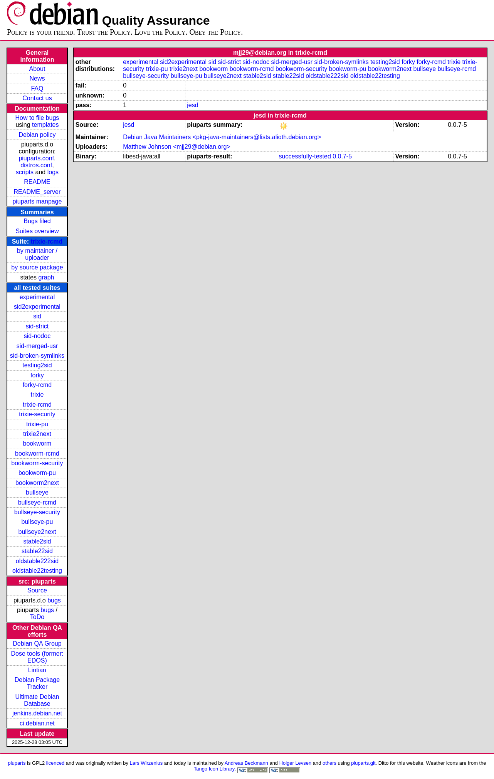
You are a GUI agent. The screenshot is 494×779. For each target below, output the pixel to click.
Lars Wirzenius (146, 763)
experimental (37, 297)
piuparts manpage (37, 201)
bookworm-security (37, 463)
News (37, 78)
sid (37, 316)
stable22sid (37, 551)
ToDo (37, 617)
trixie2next (37, 434)
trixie (37, 394)
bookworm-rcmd (37, 453)
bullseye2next (37, 531)
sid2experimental (37, 306)
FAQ (37, 88)
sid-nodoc (37, 336)
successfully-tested (305, 156)
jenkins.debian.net (37, 713)
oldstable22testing (37, 570)
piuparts (16, 763)
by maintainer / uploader (37, 254)
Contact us (37, 98)
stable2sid (37, 541)
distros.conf (36, 165)
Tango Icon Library (214, 769)
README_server (37, 191)
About (37, 69)
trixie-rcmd (47, 241)
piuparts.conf (36, 158)
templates (45, 124)
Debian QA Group (37, 643)
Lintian (37, 670)
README (37, 181)
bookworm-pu (37, 472)
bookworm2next (37, 483)
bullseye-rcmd (37, 502)
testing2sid (37, 365)
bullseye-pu (37, 521)
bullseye (37, 492)
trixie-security (37, 414)
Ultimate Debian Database (37, 700)
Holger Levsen (295, 763)
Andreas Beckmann (246, 763)
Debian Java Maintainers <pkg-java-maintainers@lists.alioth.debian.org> (222, 137)
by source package (37, 267)
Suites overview (37, 231)
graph (46, 277)
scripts (25, 172)
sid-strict (37, 326)
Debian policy (36, 134)
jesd (192, 105)
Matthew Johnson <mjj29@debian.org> (176, 146)
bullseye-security (37, 512)
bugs (54, 600)
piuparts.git (363, 763)
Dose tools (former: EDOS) (37, 657)
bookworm (37, 443)
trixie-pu (37, 424)
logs (53, 172)
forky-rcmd (37, 385)
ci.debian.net (37, 723)
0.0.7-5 (342, 156)
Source (37, 590)
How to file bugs (37, 117)
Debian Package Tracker (37, 683)
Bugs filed (37, 221)
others (329, 763)
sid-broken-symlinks (37, 355)
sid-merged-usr (37, 346)
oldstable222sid (37, 561)
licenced (55, 763)
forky (37, 375)
